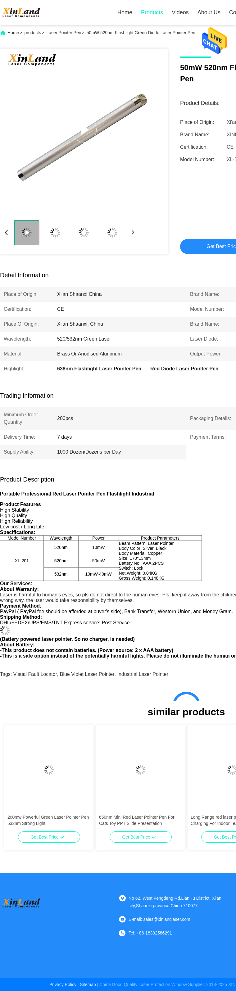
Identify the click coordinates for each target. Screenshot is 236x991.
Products (152, 12)
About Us (208, 12)
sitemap (88, 984)
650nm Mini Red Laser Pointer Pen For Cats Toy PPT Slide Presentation (137, 820)
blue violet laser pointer (87, 674)
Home (124, 12)
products (33, 32)
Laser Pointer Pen (63, 32)
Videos (180, 12)
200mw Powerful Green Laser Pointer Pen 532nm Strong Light (48, 820)
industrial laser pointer (142, 674)
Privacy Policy (62, 984)
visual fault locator (35, 674)
